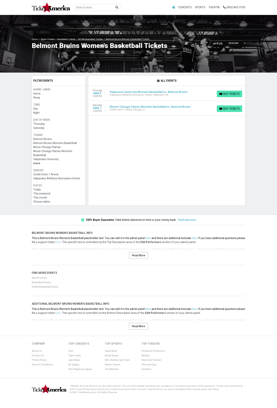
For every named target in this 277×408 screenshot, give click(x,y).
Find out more (187, 219)
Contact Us (38, 355)
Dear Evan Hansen (151, 360)
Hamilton (146, 369)
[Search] (93, 7)
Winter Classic (112, 364)
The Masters (111, 369)
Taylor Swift (74, 355)
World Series (111, 355)
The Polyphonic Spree (80, 369)
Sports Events (39, 277)
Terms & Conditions (42, 364)
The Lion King (148, 364)
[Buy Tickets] (229, 94)
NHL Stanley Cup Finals (117, 360)
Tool (70, 351)
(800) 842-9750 (234, 7)
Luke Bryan (74, 360)
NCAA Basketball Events (45, 287)
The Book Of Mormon (153, 351)
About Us (37, 351)
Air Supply (73, 364)
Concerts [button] (185, 7)
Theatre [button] (214, 7)
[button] (174, 7)
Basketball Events (41, 282)
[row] (166, 93)
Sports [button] (200, 7)
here (148, 238)
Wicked (145, 355)
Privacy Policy (39, 360)
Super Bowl (111, 351)
